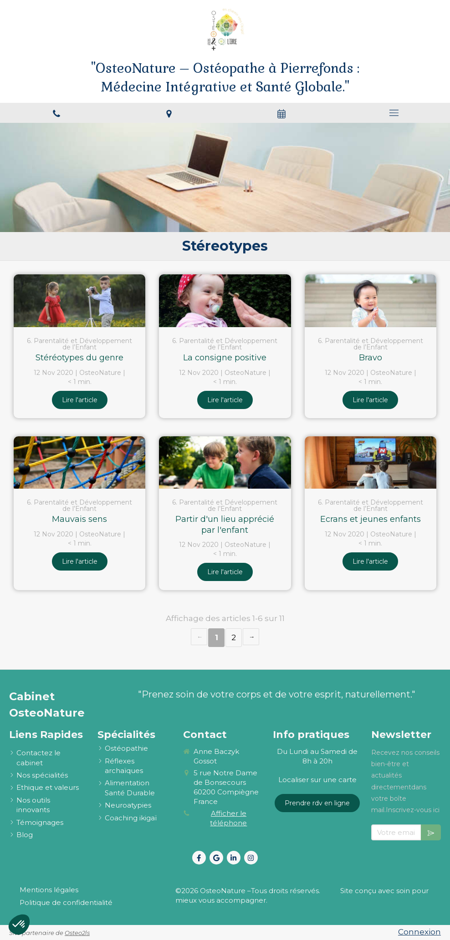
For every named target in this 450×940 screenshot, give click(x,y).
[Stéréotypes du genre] (79, 300)
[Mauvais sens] (79, 462)
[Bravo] (370, 300)
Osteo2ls (77, 932)
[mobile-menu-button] (394, 113)
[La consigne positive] (225, 300)
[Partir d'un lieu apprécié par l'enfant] (225, 462)
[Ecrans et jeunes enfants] (370, 462)
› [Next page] (251, 636)
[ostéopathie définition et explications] (126, 748)
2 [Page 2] (233, 637)
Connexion (419, 931)
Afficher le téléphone (228, 818)
